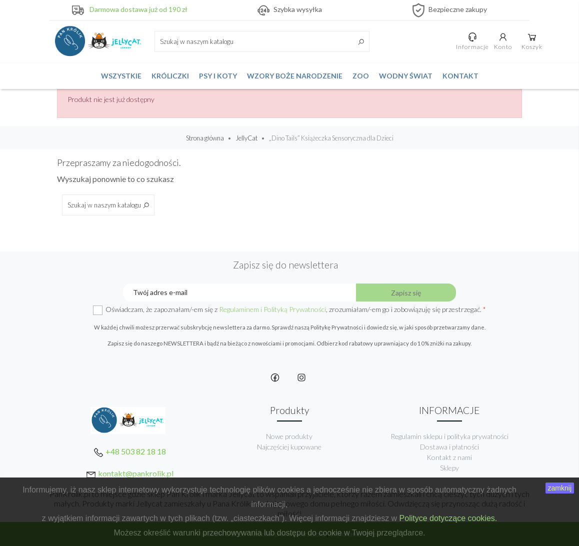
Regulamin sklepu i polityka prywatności (449, 436)
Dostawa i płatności (449, 446)
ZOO (360, 76)
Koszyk (532, 41)
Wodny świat (405, 76)
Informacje (472, 41)
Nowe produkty (289, 436)
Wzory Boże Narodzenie (294, 76)
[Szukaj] (262, 41)
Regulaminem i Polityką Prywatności (272, 309)
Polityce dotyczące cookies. (449, 518)
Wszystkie (121, 76)
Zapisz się (406, 292)
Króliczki (170, 76)
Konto (503, 41)
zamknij (560, 488)
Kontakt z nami (449, 457)
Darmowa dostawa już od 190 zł (139, 9)
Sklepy (449, 468)
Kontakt (460, 76)
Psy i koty (218, 76)
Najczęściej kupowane (289, 446)
